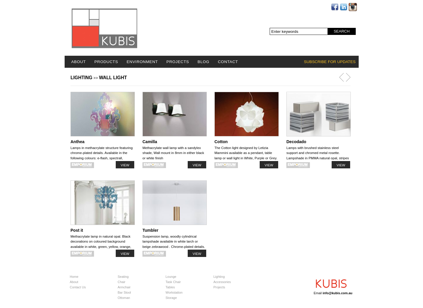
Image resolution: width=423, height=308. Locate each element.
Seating (123, 276)
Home (74, 276)
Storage (171, 297)
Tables (170, 287)
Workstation (174, 292)
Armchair (124, 287)
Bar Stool (124, 292)
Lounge (171, 276)
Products (106, 62)
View (125, 165)
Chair (121, 282)
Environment (142, 62)
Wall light (113, 77)
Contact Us (78, 287)
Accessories (222, 282)
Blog (203, 62)
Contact (228, 62)
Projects (178, 62)
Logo (104, 28)
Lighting (81, 77)
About (78, 62)
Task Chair (173, 282)
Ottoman (124, 297)
